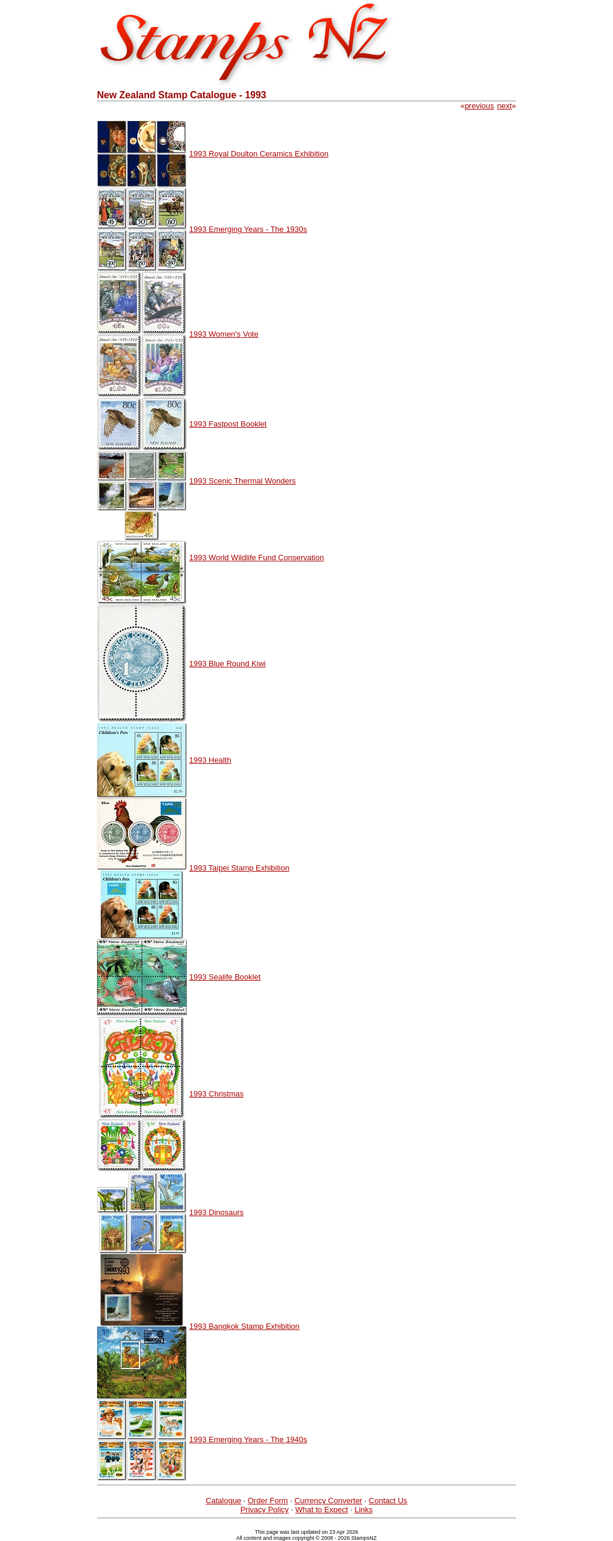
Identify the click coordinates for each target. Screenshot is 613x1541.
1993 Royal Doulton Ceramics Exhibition (259, 153)
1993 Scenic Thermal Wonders (242, 480)
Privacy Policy (264, 1509)
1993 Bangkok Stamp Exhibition (244, 1326)
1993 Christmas (216, 1093)
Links (363, 1509)
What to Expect (321, 1509)
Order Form (268, 1500)
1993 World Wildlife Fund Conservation (256, 557)
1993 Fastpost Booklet (227, 423)
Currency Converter (328, 1500)
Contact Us (388, 1500)
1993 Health (210, 760)
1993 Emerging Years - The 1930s (248, 229)
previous (479, 105)
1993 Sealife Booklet (224, 976)
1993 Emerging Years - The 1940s (248, 1439)
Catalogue (223, 1500)
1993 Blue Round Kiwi (227, 663)
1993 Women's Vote (224, 334)
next (504, 105)
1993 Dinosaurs (216, 1212)
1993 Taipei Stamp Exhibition (239, 867)
